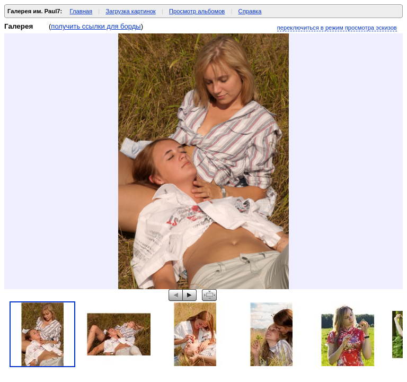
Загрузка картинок (130, 11)
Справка (250, 11)
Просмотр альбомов (197, 11)
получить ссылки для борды (95, 26)
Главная (81, 11)
